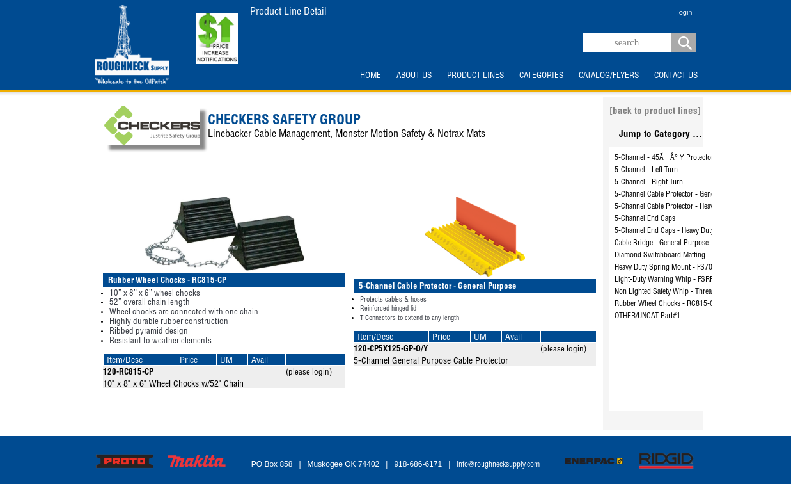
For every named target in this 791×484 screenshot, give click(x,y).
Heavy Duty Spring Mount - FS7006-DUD (675, 267)
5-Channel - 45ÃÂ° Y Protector (664, 158)
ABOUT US (414, 76)
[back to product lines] (655, 112)
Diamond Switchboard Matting (660, 255)
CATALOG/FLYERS (609, 76)
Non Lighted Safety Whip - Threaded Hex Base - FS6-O (695, 292)
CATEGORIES (541, 76)
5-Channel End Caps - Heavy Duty (664, 231)
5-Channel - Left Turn (646, 170)
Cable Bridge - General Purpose (662, 243)
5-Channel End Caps (645, 219)
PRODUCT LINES (475, 76)
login (684, 12)
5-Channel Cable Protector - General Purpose (682, 194)
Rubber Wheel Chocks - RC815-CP (667, 304)
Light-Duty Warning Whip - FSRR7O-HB (674, 280)
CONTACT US (676, 76)
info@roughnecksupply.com (498, 465)
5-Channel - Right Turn (649, 182)
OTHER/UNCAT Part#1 (647, 316)
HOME (370, 76)
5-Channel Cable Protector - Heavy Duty (673, 207)
